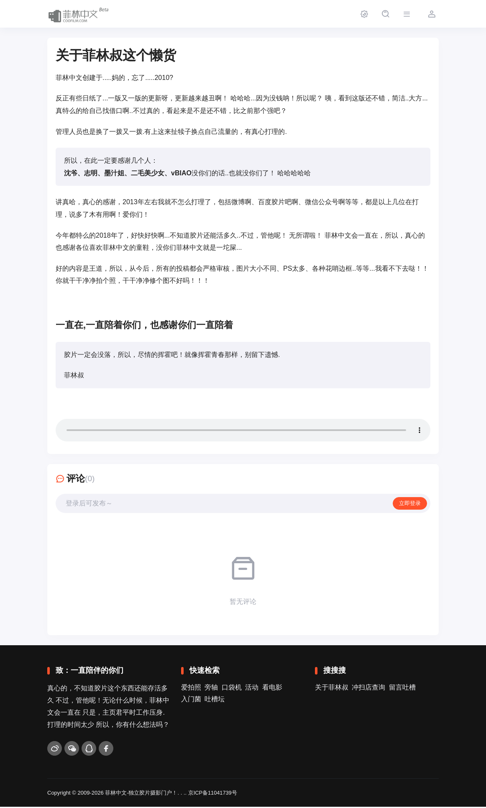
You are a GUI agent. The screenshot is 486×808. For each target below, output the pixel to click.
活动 (251, 688)
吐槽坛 (215, 700)
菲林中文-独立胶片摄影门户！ (141, 793)
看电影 (272, 688)
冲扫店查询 (368, 688)
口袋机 (232, 688)
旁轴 (211, 688)
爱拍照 (191, 688)
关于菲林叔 (331, 688)
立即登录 (409, 503)
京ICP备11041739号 (213, 793)
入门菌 (191, 700)
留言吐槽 (402, 688)
